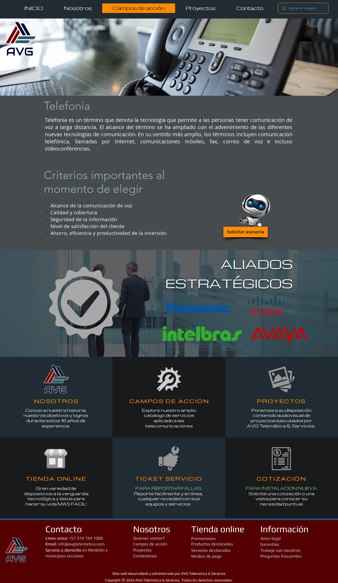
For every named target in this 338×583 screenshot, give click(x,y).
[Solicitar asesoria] (245, 232)
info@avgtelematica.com (81, 543)
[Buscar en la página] (303, 8)
